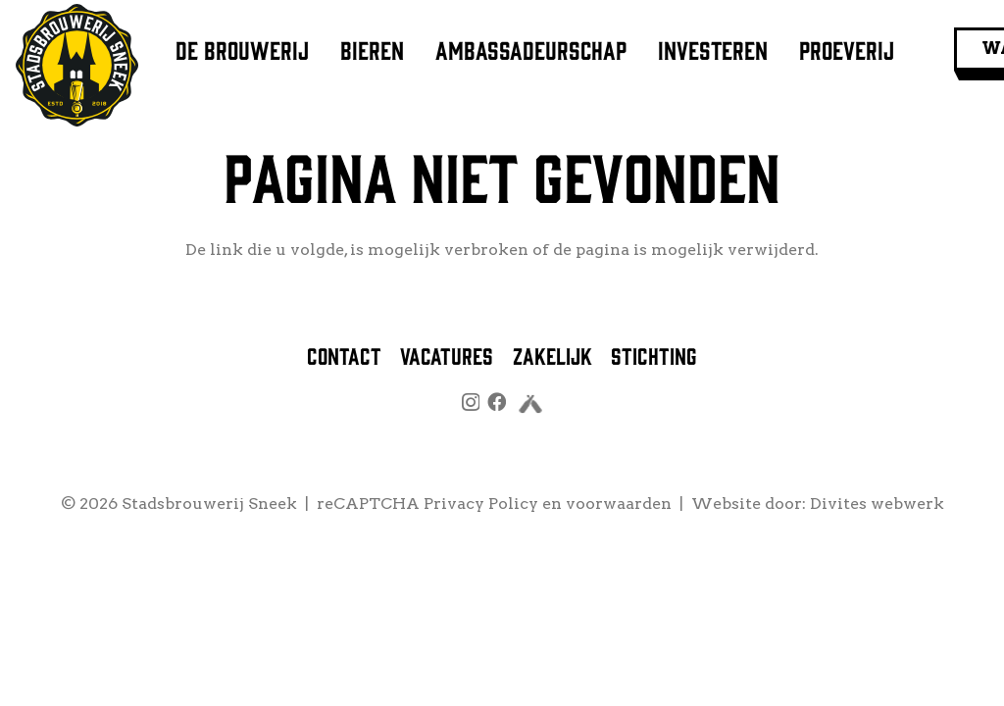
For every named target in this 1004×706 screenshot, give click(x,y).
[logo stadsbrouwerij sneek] (77, 65)
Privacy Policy (481, 503)
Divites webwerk (877, 503)
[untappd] (530, 406)
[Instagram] (470, 402)
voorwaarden (619, 503)
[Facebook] (496, 401)
